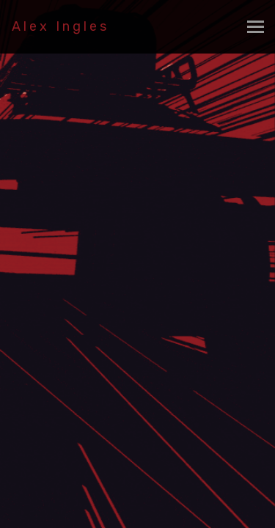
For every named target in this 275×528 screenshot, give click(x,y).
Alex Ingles (60, 26)
